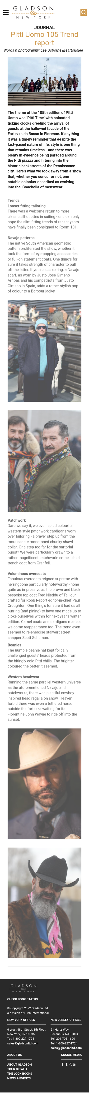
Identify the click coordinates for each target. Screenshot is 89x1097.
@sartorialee (72, 50)
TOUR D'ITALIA (17, 1069)
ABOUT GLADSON (19, 1064)
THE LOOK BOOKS (19, 1073)
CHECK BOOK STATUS (22, 999)
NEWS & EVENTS (19, 1078)
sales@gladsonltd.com (22, 1043)
